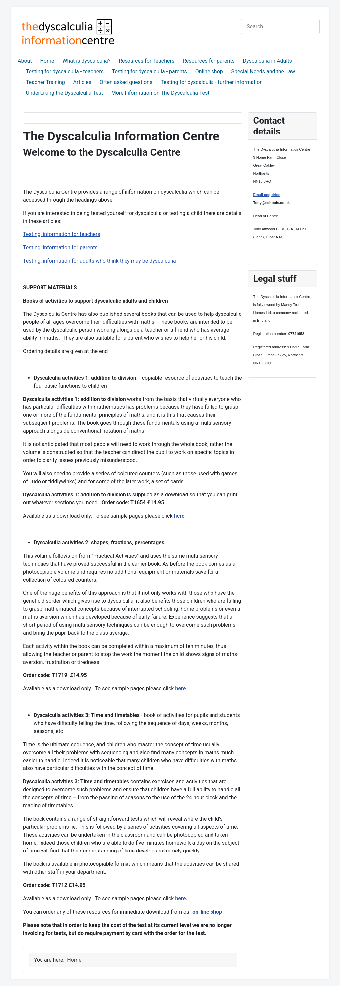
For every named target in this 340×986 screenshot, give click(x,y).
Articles (82, 82)
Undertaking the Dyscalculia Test (64, 93)
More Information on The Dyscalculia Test (160, 93)
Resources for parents (209, 61)
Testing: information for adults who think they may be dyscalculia (99, 261)
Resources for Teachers (146, 61)
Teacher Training (45, 82)
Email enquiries (266, 195)
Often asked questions (126, 82)
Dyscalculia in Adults (267, 61)
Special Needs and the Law (263, 71)
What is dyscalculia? (86, 61)
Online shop (209, 71)
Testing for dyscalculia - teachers (65, 71)
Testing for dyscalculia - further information (212, 82)
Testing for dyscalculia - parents (149, 71)
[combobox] (280, 26)
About (25, 61)
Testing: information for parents (60, 247)
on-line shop (207, 912)
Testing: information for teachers (61, 234)
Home (47, 61)
